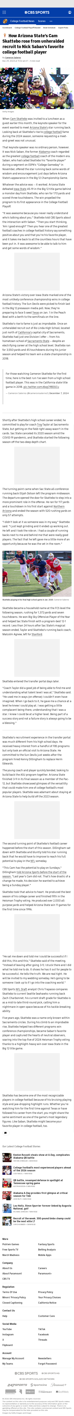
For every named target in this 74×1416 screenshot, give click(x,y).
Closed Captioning (12, 1302)
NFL (32, 861)
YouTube (7, 1329)
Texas (35, 312)
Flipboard (7, 1345)
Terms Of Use (9, 1292)
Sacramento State (38, 341)
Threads (42, 1340)
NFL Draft (21, 989)
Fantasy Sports (46, 1244)
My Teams (7, 1363)
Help (4, 1316)
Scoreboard (7, 28)
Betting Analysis (47, 1249)
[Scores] (41, 21)
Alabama (44, 152)
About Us (7, 1268)
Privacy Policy (45, 1292)
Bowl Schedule (49, 28)
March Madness (10, 1255)
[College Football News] (22, 21)
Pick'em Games (10, 1244)
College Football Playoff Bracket (27, 28)
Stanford (37, 634)
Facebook (43, 1334)
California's (25, 332)
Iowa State (20, 189)
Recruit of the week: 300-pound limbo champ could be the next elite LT (41, 1220)
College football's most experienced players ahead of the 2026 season (42, 1169)
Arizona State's (39, 127)
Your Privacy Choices (49, 1297)
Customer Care (46, 1316)
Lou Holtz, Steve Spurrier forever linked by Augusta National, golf (42, 1207)
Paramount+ (45, 1273)
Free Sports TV (10, 1249)
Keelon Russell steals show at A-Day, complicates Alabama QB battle (41, 1157)
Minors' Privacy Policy (14, 1297)
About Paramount (12, 1273)
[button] (51, 21)
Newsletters (44, 1358)
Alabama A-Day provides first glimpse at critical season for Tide (40, 1195)
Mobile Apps (44, 1255)
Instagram (8, 1334)
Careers (42, 1268)
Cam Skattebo (18, 119)
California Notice (47, 1302)
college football (53, 132)
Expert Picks (63, 28)
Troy (39, 424)
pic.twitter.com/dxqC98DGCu (41, 387)
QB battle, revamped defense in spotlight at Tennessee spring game (38, 1182)
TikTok (41, 1329)
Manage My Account (13, 1358)
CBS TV (6, 1279)
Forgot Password (47, 1363)
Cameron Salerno (13, 57)
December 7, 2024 (59, 393)
